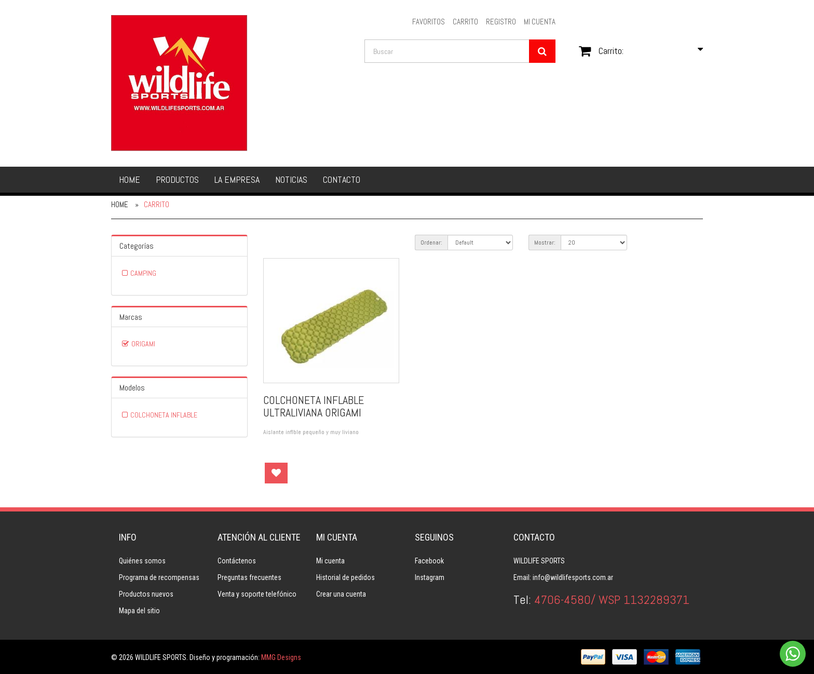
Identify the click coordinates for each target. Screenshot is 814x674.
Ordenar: (431, 242)
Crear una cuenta (341, 594)
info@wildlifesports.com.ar (573, 577)
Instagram (429, 577)
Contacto (341, 179)
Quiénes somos (142, 561)
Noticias (291, 179)
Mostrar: (544, 242)
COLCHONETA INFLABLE (163, 415)
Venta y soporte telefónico (257, 594)
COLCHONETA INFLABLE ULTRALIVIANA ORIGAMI (313, 406)
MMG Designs (281, 657)
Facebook (429, 561)
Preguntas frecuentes (249, 577)
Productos (177, 179)
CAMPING (143, 273)
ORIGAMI (143, 343)
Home (129, 179)
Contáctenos (237, 561)
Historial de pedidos (345, 577)
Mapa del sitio (139, 610)
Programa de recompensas (159, 577)
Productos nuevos (146, 594)
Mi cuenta (330, 561)
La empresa (237, 179)
